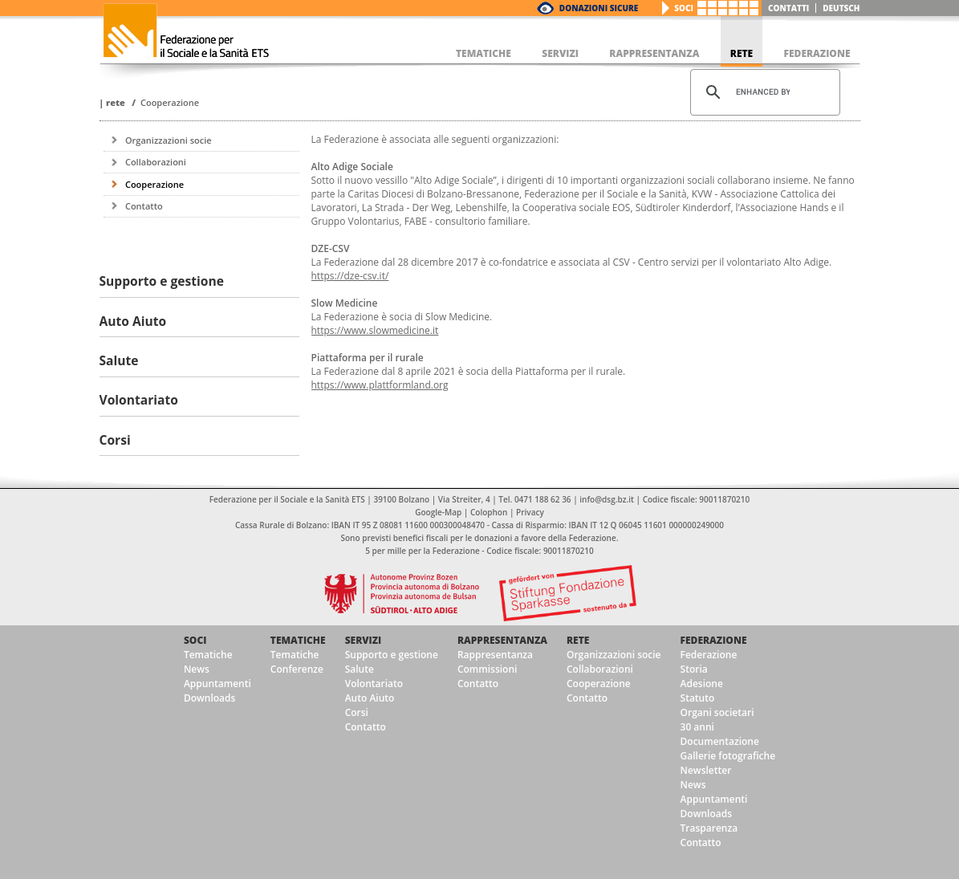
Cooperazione (169, 102)
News (196, 669)
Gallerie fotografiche (728, 756)
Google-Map (438, 512)
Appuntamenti (217, 683)
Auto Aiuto (370, 698)
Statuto (698, 698)
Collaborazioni (155, 162)
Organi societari (717, 712)
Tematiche (208, 654)
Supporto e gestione (391, 654)
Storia (694, 669)
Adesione (702, 683)
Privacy (530, 512)
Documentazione (720, 741)
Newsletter (706, 770)
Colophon (488, 512)
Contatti (788, 8)
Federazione (714, 640)
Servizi (363, 640)
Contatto (144, 206)
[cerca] (763, 92)
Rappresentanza (502, 640)
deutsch (841, 8)
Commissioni (487, 669)
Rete (115, 102)
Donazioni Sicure (598, 8)
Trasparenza (709, 828)
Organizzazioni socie (168, 140)
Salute (359, 669)
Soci (683, 8)
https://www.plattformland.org (380, 385)
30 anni (697, 727)
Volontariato (374, 683)
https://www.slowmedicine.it (375, 330)
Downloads (209, 698)
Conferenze (296, 669)
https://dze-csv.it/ (350, 276)
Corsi (356, 712)
